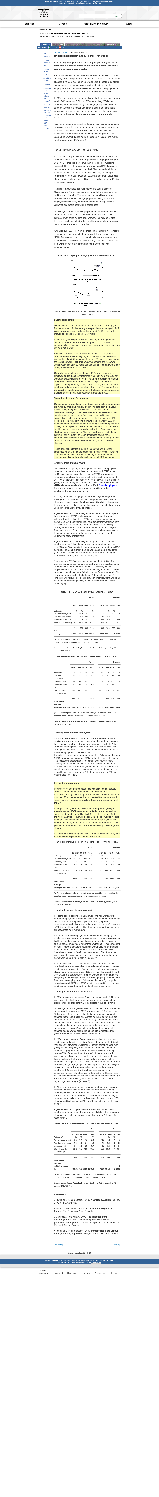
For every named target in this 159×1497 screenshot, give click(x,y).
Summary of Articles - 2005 (47, 62)
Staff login (114, 1273)
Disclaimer (72, 1273)
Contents (47, 84)
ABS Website (96, 4)
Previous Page (58, 1245)
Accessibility (100, 1273)
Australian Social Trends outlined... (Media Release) (47, 94)
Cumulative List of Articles (48, 71)
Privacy (86, 1273)
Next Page (117, 1245)
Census (63, 24)
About (129, 24)
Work (65, 53)
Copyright (58, 1273)
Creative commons (44, 1271)
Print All (62, 47)
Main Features (47, 55)
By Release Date (45, 29)
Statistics (29, 24)
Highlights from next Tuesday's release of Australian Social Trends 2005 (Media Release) (47, 116)
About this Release (47, 79)
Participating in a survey (96, 24)
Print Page (52, 47)
